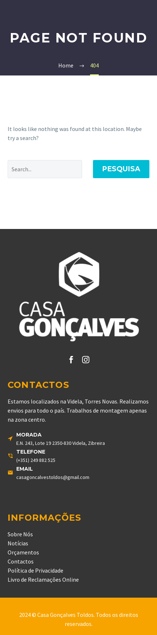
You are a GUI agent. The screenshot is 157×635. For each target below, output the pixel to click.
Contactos (21, 561)
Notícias (18, 543)
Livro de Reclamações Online (43, 579)
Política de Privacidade (35, 570)
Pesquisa (121, 169)
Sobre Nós (20, 534)
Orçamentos (23, 552)
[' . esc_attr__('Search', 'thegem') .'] (45, 169)
